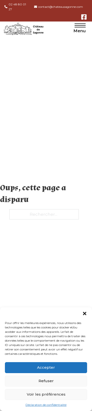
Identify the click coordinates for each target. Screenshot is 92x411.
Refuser (46, 381)
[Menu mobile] (80, 25)
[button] (84, 313)
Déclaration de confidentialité (46, 405)
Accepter (46, 367)
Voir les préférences (46, 394)
